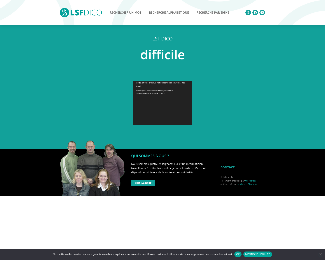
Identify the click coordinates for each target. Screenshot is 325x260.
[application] (162, 103)
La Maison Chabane (247, 184)
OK (238, 254)
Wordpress (250, 180)
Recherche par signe (213, 13)
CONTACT (228, 167)
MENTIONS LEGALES (257, 254)
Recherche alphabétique (169, 13)
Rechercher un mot (125, 13)
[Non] (320, 254)
